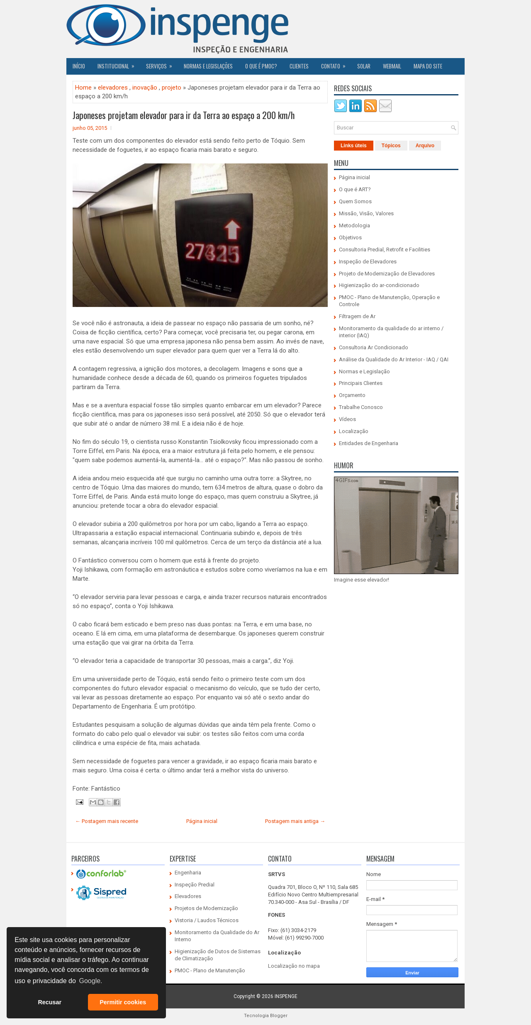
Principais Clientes (360, 383)
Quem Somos (355, 201)
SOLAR (363, 66)
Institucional (118, 64)
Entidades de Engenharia (368, 443)
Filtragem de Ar (357, 316)
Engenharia (188, 872)
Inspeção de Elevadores (368, 261)
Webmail (392, 66)
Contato (336, 64)
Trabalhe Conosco (361, 407)
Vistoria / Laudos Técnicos (207, 920)
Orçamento (352, 395)
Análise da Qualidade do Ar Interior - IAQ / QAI (393, 359)
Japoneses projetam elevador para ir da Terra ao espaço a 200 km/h (184, 115)
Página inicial (201, 821)
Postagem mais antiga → (295, 821)
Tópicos (391, 146)
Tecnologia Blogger (265, 1015)
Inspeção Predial (194, 884)
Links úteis (354, 146)
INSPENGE (286, 996)
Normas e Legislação (364, 371)
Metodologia (354, 225)
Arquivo (425, 146)
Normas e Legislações (208, 66)
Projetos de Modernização (206, 908)
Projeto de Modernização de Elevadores (387, 273)
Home (83, 87)
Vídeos (347, 419)
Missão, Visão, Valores (366, 213)
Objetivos (350, 237)
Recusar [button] (49, 1002)
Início (79, 66)
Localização (353, 431)
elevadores (113, 87)
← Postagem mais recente (106, 821)
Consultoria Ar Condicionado (373, 347)
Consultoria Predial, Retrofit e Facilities (384, 249)
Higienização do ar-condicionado (379, 285)
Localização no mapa (294, 966)
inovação (144, 87)
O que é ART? (355, 189)
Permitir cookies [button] (123, 1002)
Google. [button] (90, 980)
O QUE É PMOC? (261, 66)
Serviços (162, 64)
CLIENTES (299, 66)
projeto (171, 87)
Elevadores (188, 896)
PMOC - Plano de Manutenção (210, 970)
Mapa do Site (428, 66)
